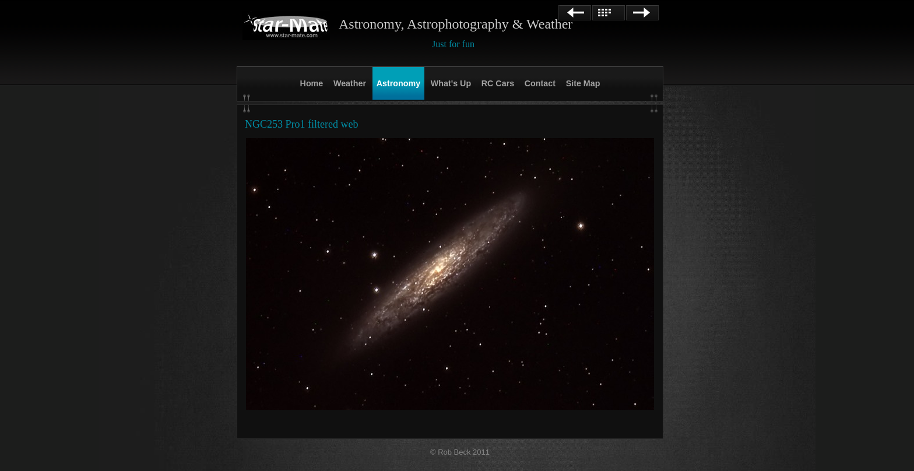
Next (642, 12)
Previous (574, 12)
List (608, 12)
